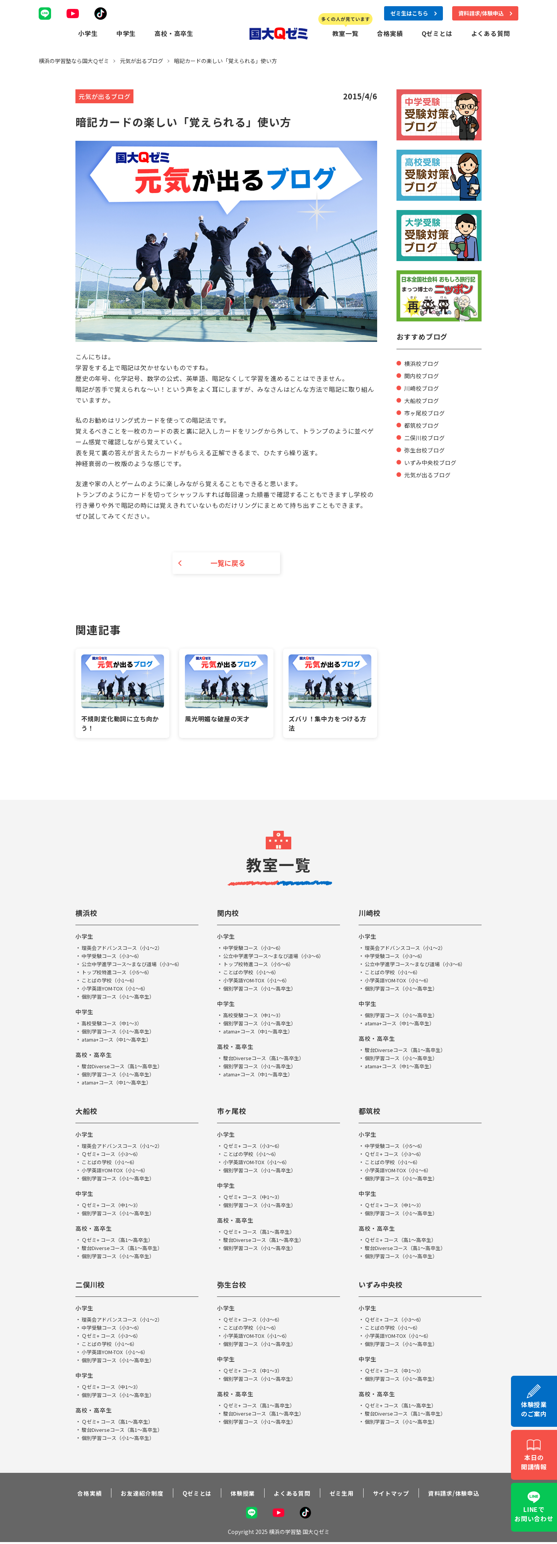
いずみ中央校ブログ (432, 461)
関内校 (229, 913)
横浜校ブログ (422, 362)
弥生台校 (233, 1285)
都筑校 (371, 1111)
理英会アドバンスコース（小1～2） (125, 949)
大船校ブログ (422, 399)
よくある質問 (490, 33)
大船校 (87, 1111)
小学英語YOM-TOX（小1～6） (118, 989)
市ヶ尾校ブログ (426, 412)
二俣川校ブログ (426, 436)
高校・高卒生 (173, 33)
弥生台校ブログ (426, 449)
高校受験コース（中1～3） (114, 1024)
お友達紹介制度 (136, 1494)
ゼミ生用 (344, 1494)
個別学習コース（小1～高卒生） (121, 997)
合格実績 (390, 33)
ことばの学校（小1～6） (112, 981)
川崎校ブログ (422, 387)
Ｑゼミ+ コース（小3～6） (114, 1155)
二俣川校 (91, 1285)
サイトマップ (395, 1494)
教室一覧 (345, 33)
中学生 (126, 33)
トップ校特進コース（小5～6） (120, 973)
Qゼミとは (437, 33)
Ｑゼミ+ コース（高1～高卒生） (120, 1241)
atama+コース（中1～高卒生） (120, 1040)
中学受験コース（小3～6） (114, 957)
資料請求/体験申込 (461, 1494)
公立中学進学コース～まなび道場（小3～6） (136, 965)
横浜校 (87, 913)
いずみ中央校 (383, 1285)
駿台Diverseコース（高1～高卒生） (125, 1067)
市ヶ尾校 (233, 1111)
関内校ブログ (422, 374)
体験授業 (241, 1494)
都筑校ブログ (422, 424)
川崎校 (371, 913)
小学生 (87, 33)
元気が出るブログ (429, 473)
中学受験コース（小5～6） (397, 1147)
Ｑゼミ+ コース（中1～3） (114, 1206)
